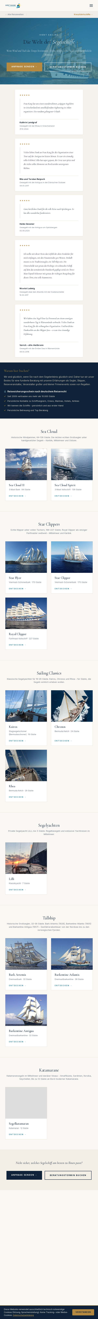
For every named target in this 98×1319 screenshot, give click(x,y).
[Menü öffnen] (91, 5)
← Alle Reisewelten (14, 14)
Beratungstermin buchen (68, 67)
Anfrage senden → (24, 66)
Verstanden (83, 1312)
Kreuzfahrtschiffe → (83, 14)
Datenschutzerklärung (23, 1315)
